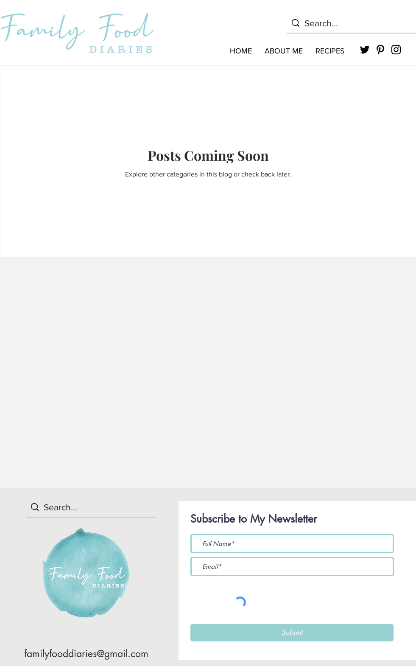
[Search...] (351, 23)
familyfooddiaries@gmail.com (86, 653)
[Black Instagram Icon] (396, 49)
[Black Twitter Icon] (364, 49)
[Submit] (292, 632)
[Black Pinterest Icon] (380, 49)
